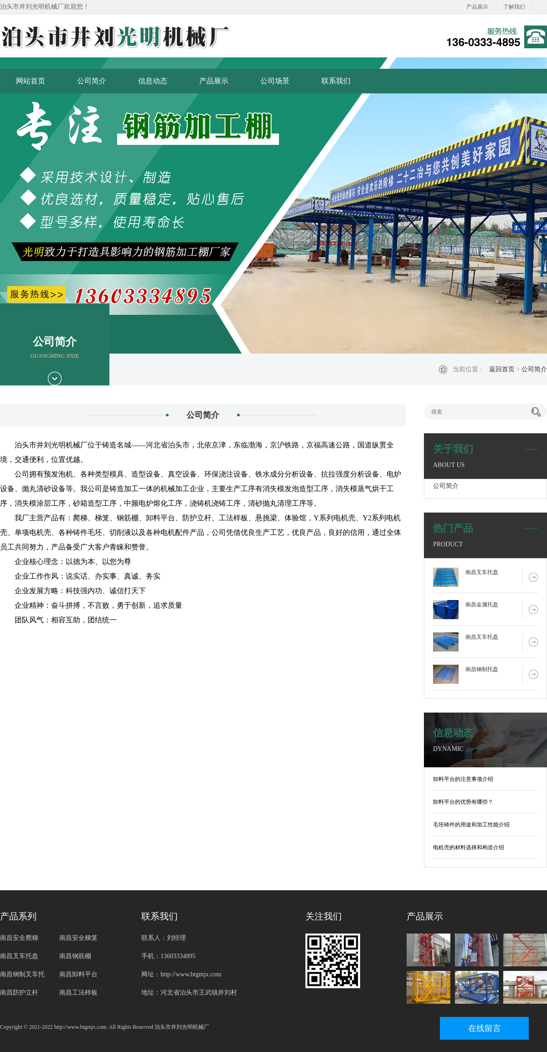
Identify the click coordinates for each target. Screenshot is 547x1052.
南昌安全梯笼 (78, 937)
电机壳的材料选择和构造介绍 (468, 847)
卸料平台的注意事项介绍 (463, 779)
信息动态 (152, 81)
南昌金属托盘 (481, 604)
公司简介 (91, 81)
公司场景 (274, 81)
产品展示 (477, 7)
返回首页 (502, 369)
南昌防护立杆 (19, 992)
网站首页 (30, 81)
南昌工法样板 (78, 992)
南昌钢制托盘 (481, 669)
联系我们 (336, 81)
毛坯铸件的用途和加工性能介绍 (471, 824)
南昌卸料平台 (78, 974)
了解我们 (514, 7)
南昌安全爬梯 (19, 937)
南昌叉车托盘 (481, 572)
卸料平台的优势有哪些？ (463, 802)
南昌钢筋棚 (75, 956)
